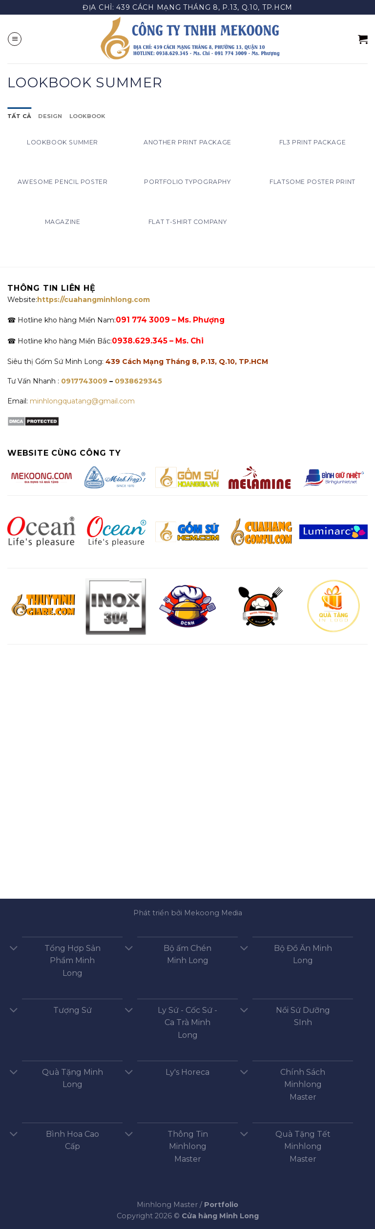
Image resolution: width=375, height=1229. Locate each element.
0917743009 (83, 381)
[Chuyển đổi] (13, 949)
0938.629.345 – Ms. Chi (158, 340)
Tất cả (19, 116)
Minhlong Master (167, 1204)
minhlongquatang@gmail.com (82, 401)
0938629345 (138, 381)
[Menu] (14, 39)
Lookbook (87, 116)
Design (50, 116)
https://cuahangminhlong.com (93, 299)
